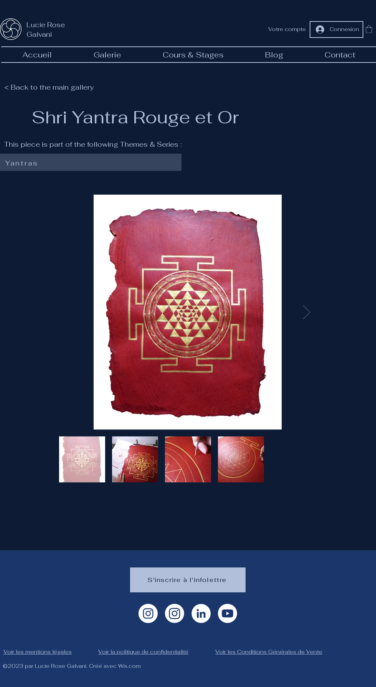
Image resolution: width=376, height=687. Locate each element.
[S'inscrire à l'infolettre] (188, 579)
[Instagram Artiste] (148, 613)
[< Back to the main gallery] (53, 87)
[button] (369, 29)
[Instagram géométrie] (174, 613)
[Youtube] (227, 613)
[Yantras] (89, 163)
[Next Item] (306, 312)
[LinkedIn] (201, 613)
